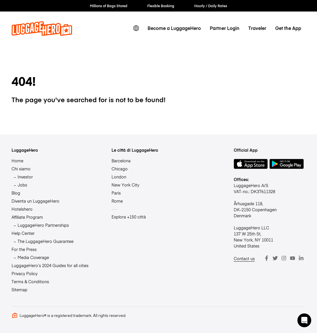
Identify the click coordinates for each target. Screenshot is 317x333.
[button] (304, 320)
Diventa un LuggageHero (35, 201)
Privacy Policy (24, 273)
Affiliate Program (27, 217)
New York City (125, 185)
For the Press (24, 249)
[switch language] (136, 28)
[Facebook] (266, 258)
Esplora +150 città (129, 217)
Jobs (22, 185)
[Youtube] (292, 258)
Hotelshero (22, 209)
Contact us (244, 258)
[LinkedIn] (301, 258)
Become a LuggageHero (174, 28)
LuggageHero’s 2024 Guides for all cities (50, 265)
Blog (16, 193)
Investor (25, 177)
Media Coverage (33, 257)
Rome (117, 201)
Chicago (120, 169)
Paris (116, 193)
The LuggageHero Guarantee (45, 241)
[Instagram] (283, 258)
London (119, 177)
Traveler (257, 28)
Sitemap (19, 289)
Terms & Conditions (30, 281)
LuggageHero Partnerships (43, 225)
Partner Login (224, 28)
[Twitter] (275, 258)
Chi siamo (21, 169)
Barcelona (121, 160)
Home (17, 160)
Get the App (288, 28)
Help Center (23, 233)
